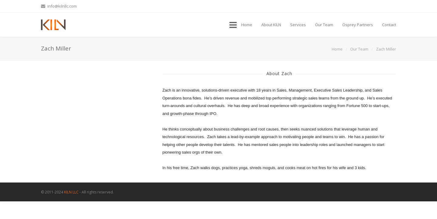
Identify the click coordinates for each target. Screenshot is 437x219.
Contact (389, 24)
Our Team (324, 24)
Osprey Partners (357, 24)
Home (246, 24)
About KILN (271, 24)
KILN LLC (71, 192)
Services (298, 24)
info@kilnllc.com (59, 6)
